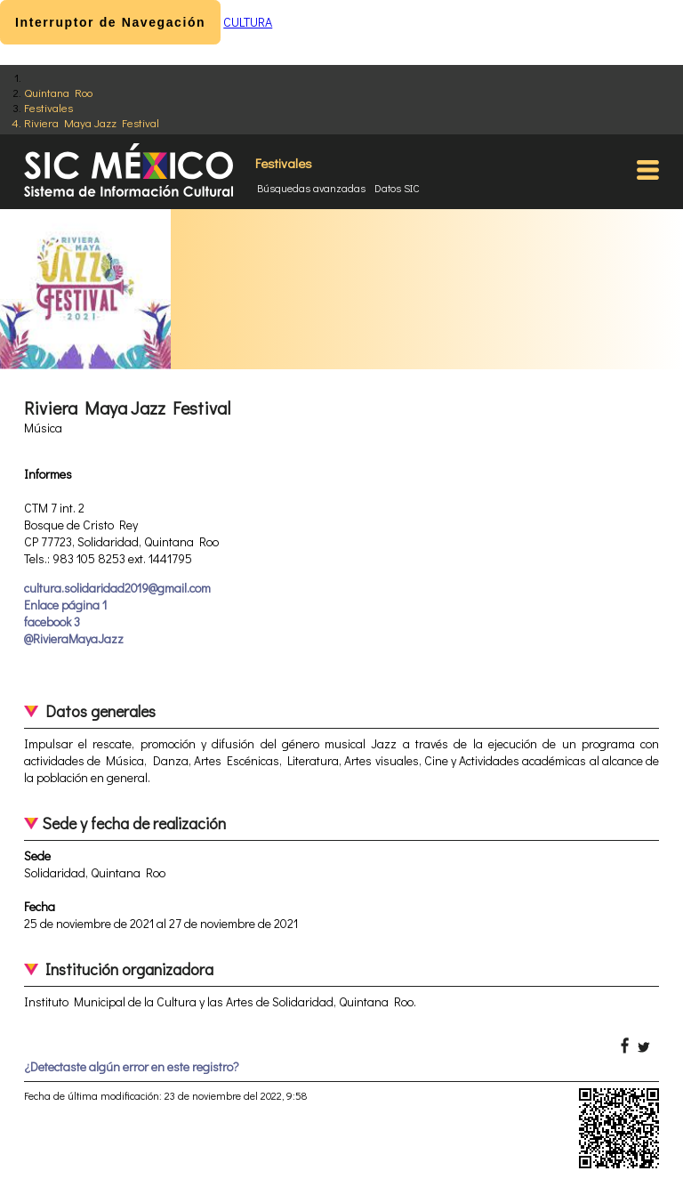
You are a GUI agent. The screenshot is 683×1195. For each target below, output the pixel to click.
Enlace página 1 (65, 604)
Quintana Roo (58, 92)
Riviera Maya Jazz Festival (91, 122)
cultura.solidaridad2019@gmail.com (117, 587)
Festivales (48, 107)
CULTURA (247, 21)
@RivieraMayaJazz (74, 638)
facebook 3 (52, 621)
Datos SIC (397, 188)
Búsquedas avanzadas (311, 188)
